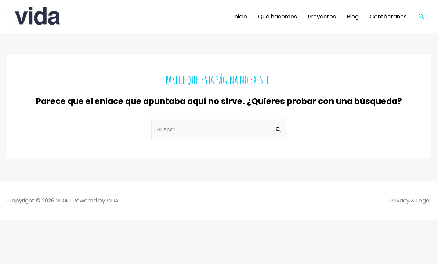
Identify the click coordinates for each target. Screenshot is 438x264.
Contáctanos (388, 16)
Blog (353, 16)
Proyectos (322, 16)
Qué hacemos (277, 16)
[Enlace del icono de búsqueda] (421, 16)
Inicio (240, 16)
